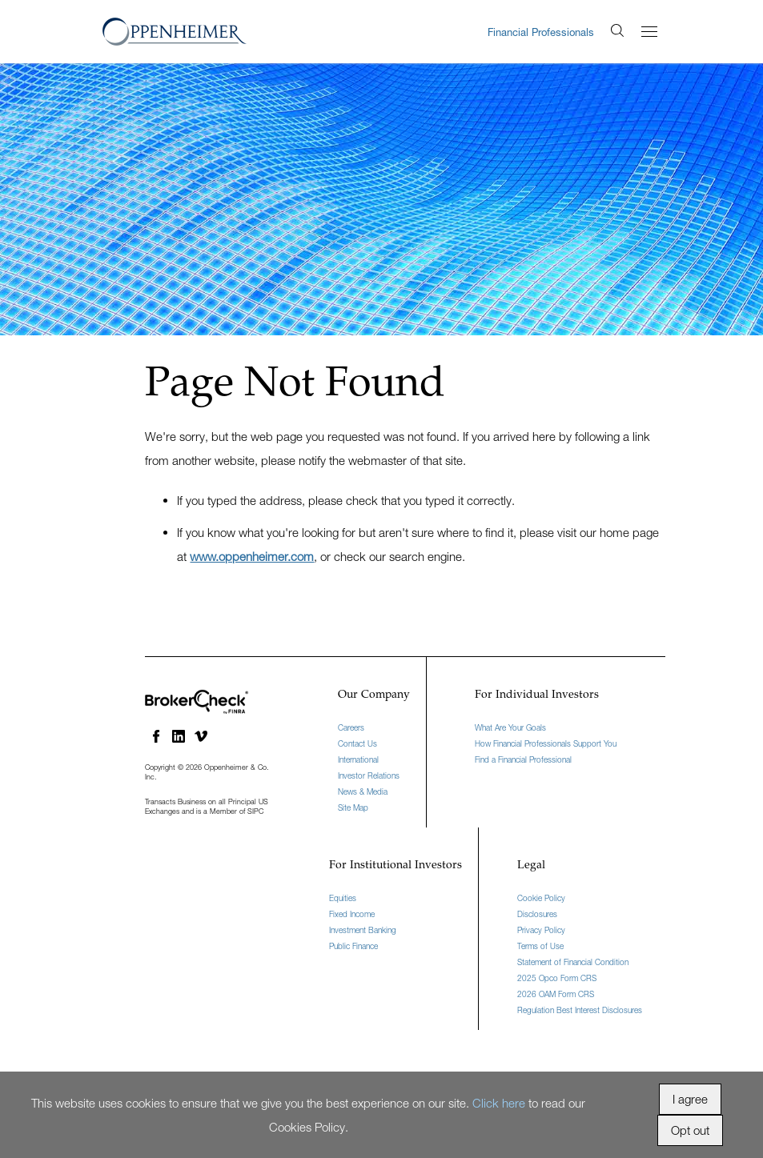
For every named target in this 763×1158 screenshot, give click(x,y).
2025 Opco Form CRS (556, 978)
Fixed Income (352, 914)
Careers (351, 727)
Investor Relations (369, 775)
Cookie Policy (541, 898)
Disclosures (537, 914)
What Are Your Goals (510, 727)
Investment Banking (362, 930)
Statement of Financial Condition (572, 962)
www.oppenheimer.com (252, 556)
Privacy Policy (541, 930)
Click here (498, 1103)
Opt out (690, 1130)
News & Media (363, 791)
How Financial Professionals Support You (545, 743)
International (358, 759)
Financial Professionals (541, 32)
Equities (342, 898)
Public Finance (353, 946)
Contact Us (357, 743)
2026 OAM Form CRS (555, 994)
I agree (690, 1099)
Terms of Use (540, 946)
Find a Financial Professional (523, 759)
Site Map (353, 807)
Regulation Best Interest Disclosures (579, 1010)
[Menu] (649, 31)
